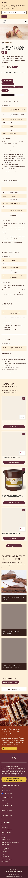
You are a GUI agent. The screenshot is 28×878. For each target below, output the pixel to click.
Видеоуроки (4, 851)
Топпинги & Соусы (5, 839)
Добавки (3, 834)
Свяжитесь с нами (5, 813)
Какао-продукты (5, 827)
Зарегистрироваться (9, 749)
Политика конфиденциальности (14, 876)
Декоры (3, 837)
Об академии (4, 861)
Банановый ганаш (8, 87)
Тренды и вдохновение (7, 803)
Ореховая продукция (6, 829)
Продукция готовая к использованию (10, 842)
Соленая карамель (8, 83)
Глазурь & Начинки (6, 832)
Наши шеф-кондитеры (6, 859)
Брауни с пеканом (8, 80)
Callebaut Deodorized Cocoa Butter (16, 214)
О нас (2, 808)
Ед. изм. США (19, 95)
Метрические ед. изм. (8, 95)
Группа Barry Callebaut (7, 810)
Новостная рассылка (6, 815)
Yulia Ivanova (8, 42)
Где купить (4, 818)
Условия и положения (14, 874)
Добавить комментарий (10, 682)
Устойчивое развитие (6, 805)
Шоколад (3, 825)
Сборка (5, 90)
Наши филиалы (5, 856)
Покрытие (19, 87)
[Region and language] (14, 12)
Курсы (2, 854)
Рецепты (3, 800)
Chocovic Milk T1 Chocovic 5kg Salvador (16, 271)
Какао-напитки (5, 844)
